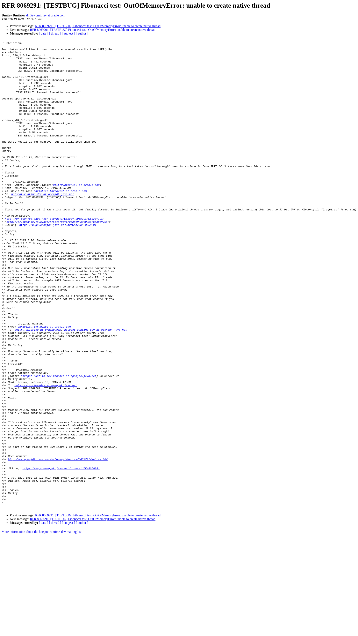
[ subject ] (68, 33)
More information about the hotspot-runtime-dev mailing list (41, 625)
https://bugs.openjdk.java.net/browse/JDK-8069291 (57, 262)
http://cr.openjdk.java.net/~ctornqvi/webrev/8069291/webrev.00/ (58, 543)
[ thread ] (55, 33)
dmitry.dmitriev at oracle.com (45, 15)
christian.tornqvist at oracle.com (60, 221)
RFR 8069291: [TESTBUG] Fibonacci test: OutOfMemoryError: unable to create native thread (98, 26)
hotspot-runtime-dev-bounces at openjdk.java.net (58, 443)
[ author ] (82, 33)
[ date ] (43, 33)
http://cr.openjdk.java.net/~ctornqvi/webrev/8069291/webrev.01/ (55, 254)
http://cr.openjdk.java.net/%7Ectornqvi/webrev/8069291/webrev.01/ (57, 258)
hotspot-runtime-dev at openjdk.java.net (42, 225)
